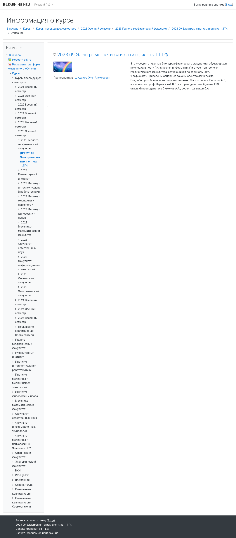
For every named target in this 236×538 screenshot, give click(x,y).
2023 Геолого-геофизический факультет (141, 28)
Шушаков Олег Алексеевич (92, 77)
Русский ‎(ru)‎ (42, 4)
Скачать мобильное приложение (37, 533)
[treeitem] (23, 55)
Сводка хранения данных (32, 528)
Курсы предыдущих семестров (56, 28)
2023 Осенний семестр (95, 28)
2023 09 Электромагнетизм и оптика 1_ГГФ (200, 28)
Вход (229, 4)
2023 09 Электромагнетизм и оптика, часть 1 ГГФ (112, 54)
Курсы (27, 28)
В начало (12, 28)
